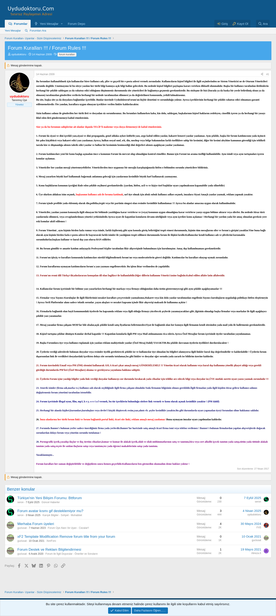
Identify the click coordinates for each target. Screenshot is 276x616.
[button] (62, 24)
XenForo (51, 540)
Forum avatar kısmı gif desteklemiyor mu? (50, 511)
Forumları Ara (38, 30)
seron (20, 502)
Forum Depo (76, 23)
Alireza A (256, 553)
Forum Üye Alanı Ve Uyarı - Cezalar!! (68, 527)
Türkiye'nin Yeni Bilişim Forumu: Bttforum (49, 498)
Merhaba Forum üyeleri (35, 524)
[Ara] (263, 24)
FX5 (258, 527)
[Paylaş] (262, 74)
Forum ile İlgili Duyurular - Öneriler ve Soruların (71, 553)
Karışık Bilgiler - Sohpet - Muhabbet (62, 515)
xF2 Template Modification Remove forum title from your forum (66, 537)
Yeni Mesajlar (49, 23)
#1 (267, 74)
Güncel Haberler (51, 502)
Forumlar (20, 23)
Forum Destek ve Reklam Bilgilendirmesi (49, 550)
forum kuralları (67, 54)
